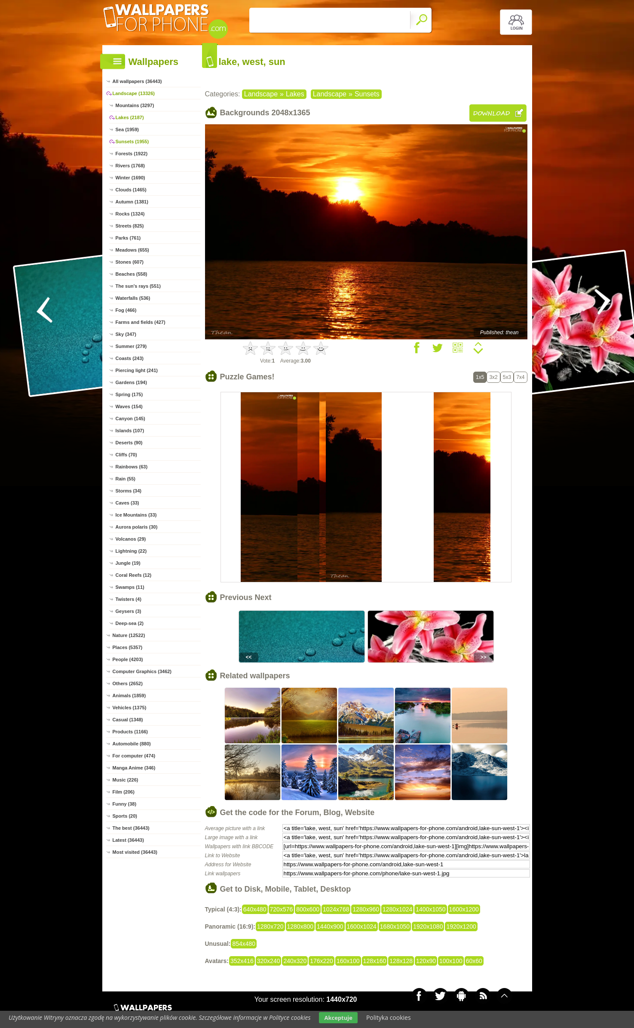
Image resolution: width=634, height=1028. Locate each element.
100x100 (450, 960)
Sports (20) (125, 816)
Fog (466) (126, 310)
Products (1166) (130, 731)
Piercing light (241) (137, 370)
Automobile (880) (132, 743)
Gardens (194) (131, 382)
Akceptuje (338, 1018)
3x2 (493, 377)
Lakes (295, 94)
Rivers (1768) (130, 165)
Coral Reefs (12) (134, 575)
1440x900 (330, 926)
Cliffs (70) (126, 454)
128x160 (374, 960)
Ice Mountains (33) (136, 514)
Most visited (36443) (135, 852)
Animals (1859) (129, 695)
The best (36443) (131, 828)
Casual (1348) (128, 719)
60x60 (474, 960)
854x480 (243, 943)
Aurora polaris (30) (137, 526)
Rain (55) (125, 478)
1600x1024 (362, 926)
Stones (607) (130, 262)
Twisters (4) (128, 599)
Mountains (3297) (135, 105)
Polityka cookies (388, 1017)
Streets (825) (130, 225)
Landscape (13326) (134, 93)
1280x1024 (397, 909)
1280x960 (365, 909)
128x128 (401, 960)
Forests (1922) (132, 153)
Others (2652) (128, 683)
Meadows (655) (132, 249)
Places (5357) (128, 647)
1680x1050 (395, 926)
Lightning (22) (131, 551)
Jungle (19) (128, 563)
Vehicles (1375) (130, 707)
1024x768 (336, 909)
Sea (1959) (127, 129)
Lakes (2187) (130, 117)
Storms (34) (129, 490)
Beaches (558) (131, 274)
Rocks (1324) (130, 213)
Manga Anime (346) (134, 767)
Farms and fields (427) (140, 322)
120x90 (426, 960)
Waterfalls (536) (133, 298)
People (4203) (128, 659)
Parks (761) (128, 237)
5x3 (507, 377)
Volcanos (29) (131, 539)
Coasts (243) (130, 358)
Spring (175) (129, 394)
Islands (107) (130, 430)
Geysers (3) (128, 611)
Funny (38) (125, 803)
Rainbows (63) (132, 466)
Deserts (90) (129, 442)
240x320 (294, 960)
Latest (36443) (128, 840)
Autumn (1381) (132, 201)
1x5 (480, 377)
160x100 (348, 960)
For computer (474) (134, 755)
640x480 (254, 909)
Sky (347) (126, 334)
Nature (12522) (129, 635)
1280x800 (300, 926)
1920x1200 (461, 926)
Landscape (261, 94)
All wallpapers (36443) (137, 81)
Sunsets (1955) (132, 141)
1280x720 (270, 926)
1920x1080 (428, 926)
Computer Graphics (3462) (142, 671)
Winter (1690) (130, 177)
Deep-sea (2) (130, 623)
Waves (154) (129, 406)
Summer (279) (131, 346)
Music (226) (125, 779)
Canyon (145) (130, 418)
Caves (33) (127, 502)
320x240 (268, 960)
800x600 (307, 909)
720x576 (281, 909)
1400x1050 (430, 909)
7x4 (520, 377)
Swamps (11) (130, 587)
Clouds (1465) (131, 189)
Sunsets (367, 94)
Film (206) (124, 791)
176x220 (321, 960)
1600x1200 (464, 909)
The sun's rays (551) (138, 286)
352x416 (242, 960)
